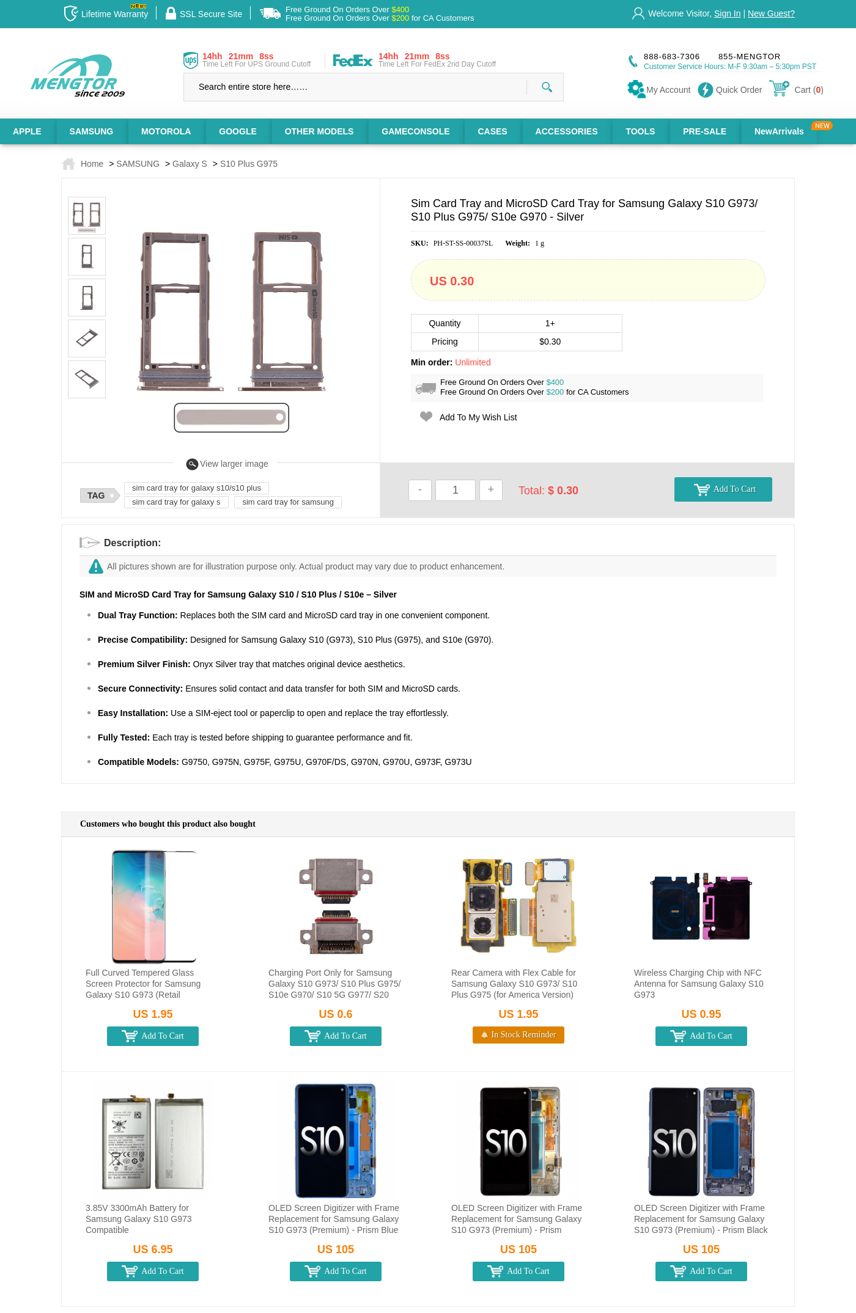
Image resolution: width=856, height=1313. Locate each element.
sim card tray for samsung (288, 502)
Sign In (727, 13)
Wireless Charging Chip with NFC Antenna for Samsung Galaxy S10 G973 (699, 984)
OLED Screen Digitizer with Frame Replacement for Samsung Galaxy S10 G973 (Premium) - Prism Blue (333, 1219)
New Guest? (771, 13)
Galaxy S (189, 164)
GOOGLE (237, 131)
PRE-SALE (704, 131)
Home (92, 164)
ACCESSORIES (567, 131)
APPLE (27, 131)
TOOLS (640, 131)
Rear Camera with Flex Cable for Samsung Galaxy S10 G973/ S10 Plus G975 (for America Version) (514, 984)
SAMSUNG (92, 131)
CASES (492, 131)
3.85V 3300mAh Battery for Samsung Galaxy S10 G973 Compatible (139, 1219)
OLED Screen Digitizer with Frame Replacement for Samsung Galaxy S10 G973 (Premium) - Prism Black (701, 1219)
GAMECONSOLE (415, 131)
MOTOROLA (166, 131)
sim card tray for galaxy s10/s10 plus (196, 487)
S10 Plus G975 (249, 164)
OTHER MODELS (319, 131)
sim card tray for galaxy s (176, 502)
